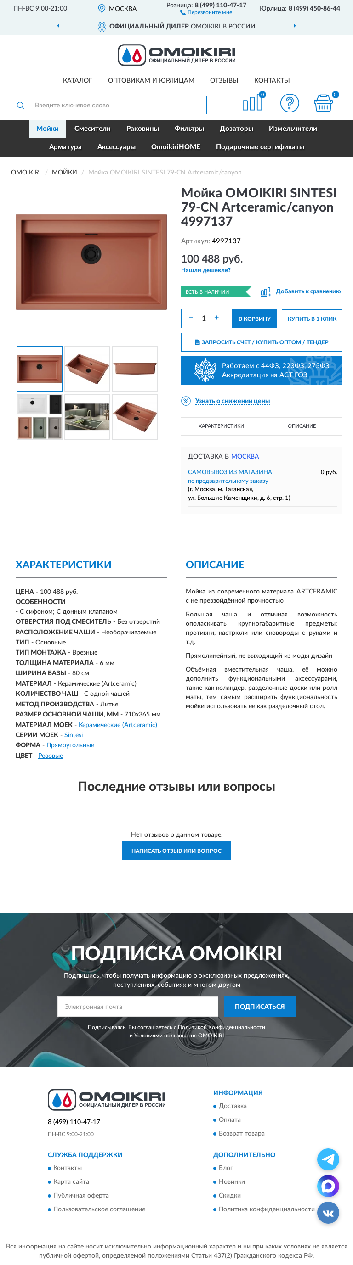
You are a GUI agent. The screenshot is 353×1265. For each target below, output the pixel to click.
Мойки (47, 128)
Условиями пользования (165, 1035)
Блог (226, 1168)
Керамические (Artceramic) (118, 725)
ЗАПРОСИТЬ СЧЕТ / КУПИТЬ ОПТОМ (262, 342)
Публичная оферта (81, 1196)
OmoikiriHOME (175, 147)
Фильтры (189, 128)
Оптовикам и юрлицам (151, 81)
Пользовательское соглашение (99, 1210)
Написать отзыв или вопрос (176, 851)
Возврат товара (242, 1134)
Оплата (230, 1120)
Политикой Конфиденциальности (221, 1027)
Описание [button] (302, 426)
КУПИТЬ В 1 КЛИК (312, 319)
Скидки (230, 1196)
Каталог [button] (77, 81)
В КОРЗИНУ (255, 319)
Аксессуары (116, 147)
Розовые (50, 756)
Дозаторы (236, 128)
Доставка (233, 1106)
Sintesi (73, 735)
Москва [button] (245, 456)
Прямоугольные (70, 745)
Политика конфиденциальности (267, 1210)
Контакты (272, 81)
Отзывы (224, 81)
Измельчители (293, 128)
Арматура (65, 147)
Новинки (232, 1182)
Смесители (92, 128)
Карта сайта (71, 1182)
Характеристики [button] (221, 426)
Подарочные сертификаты (260, 147)
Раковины (142, 128)
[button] (206, 12)
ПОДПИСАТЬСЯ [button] (260, 1007)
